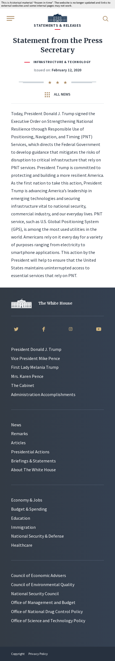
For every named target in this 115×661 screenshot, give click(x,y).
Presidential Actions (30, 451)
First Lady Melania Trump (35, 367)
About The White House (33, 469)
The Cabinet (22, 385)
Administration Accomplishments (43, 394)
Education (20, 518)
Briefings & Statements (33, 461)
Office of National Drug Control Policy (47, 611)
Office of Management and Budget (43, 602)
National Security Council (35, 593)
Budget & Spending (29, 509)
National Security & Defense (37, 536)
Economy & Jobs (26, 500)
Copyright (18, 654)
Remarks (19, 433)
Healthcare (21, 545)
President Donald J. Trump (36, 349)
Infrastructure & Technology (62, 62)
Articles (18, 442)
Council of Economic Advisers (38, 575)
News (16, 424)
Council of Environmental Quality (42, 584)
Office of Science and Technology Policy (48, 620)
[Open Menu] (10, 18)
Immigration (23, 527)
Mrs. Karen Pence (27, 376)
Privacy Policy (38, 654)
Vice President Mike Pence (35, 358)
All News (57, 94)
